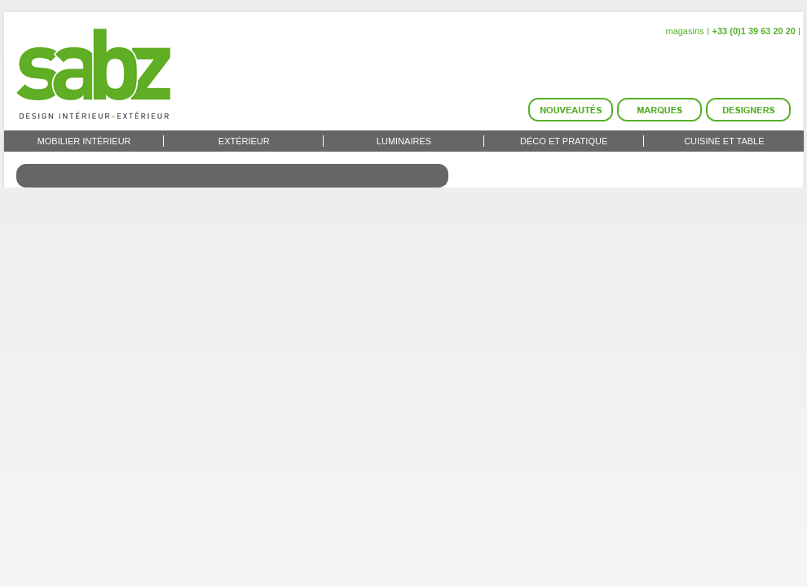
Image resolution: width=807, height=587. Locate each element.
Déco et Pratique (563, 141)
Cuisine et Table (724, 141)
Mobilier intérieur (84, 141)
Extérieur (244, 141)
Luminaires (404, 141)
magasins (684, 31)
